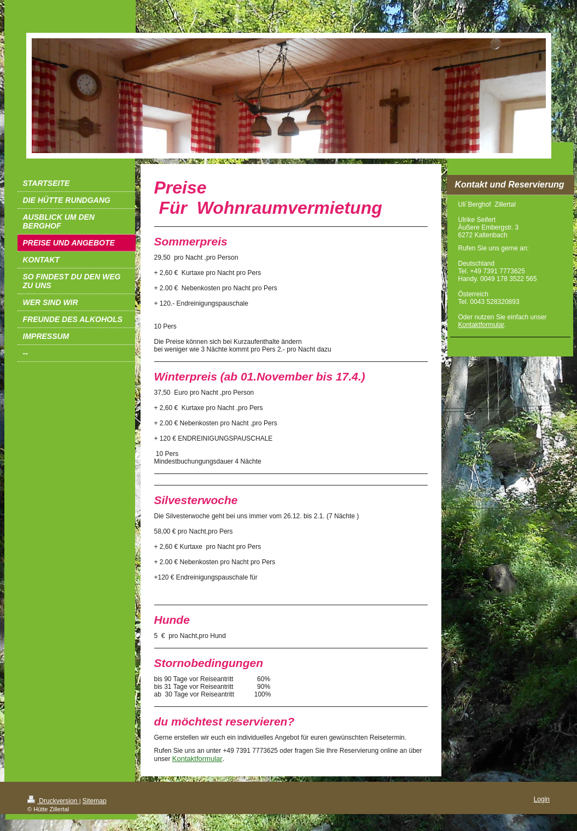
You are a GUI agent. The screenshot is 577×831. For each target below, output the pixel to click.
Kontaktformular (197, 758)
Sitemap (95, 801)
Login (542, 799)
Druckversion (53, 801)
